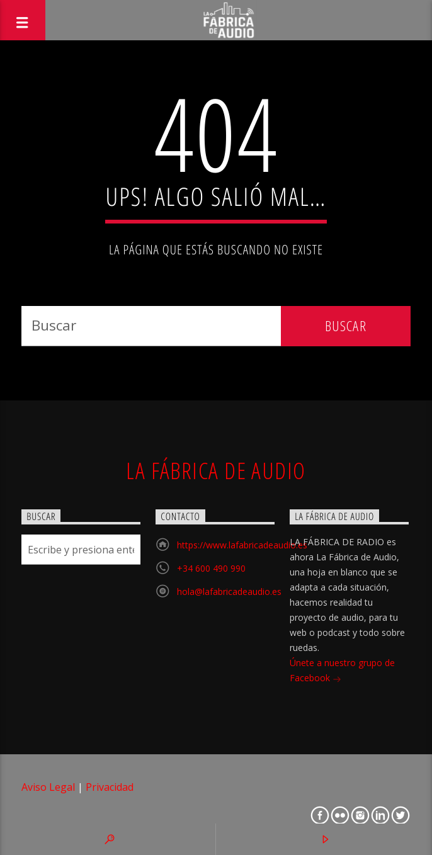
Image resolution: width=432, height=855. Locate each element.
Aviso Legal (48, 787)
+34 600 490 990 (211, 568)
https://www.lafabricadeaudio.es (242, 545)
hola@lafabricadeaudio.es (229, 591)
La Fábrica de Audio (215, 470)
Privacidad (110, 787)
